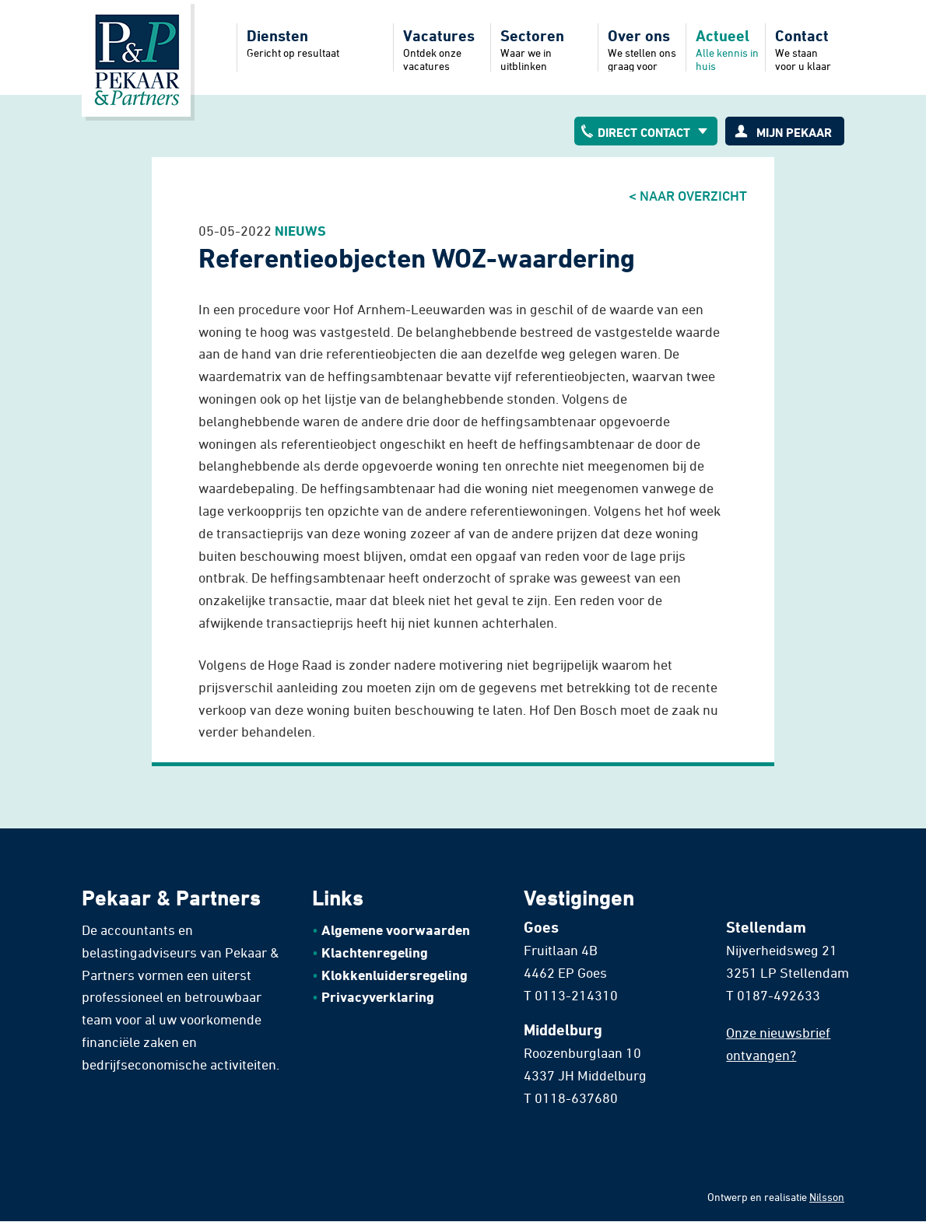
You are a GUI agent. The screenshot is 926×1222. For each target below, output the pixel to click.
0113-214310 (576, 995)
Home (136, 58)
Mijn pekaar (794, 132)
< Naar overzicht (688, 195)
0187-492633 (778, 995)
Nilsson (826, 1196)
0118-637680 (576, 1097)
